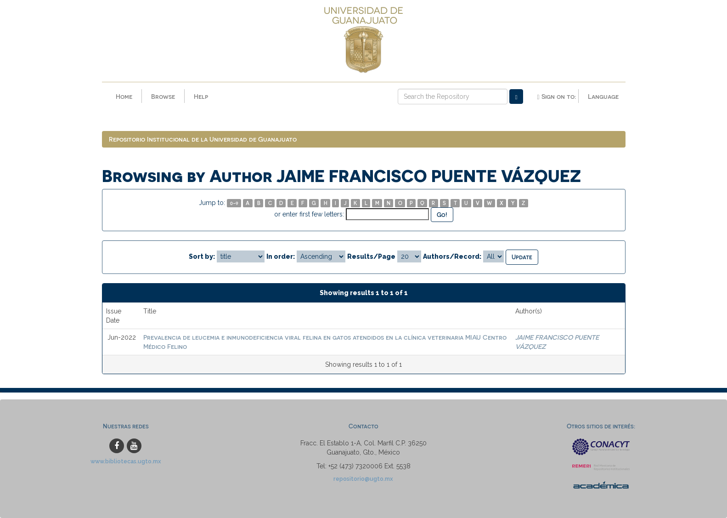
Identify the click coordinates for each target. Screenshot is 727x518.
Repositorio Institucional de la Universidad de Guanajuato (203, 139)
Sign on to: (556, 96)
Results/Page (371, 256)
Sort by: (202, 256)
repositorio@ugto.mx (363, 478)
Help (201, 96)
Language (603, 96)
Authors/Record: (452, 256)
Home (124, 96)
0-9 (234, 203)
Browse (163, 96)
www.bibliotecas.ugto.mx (125, 461)
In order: (280, 256)
